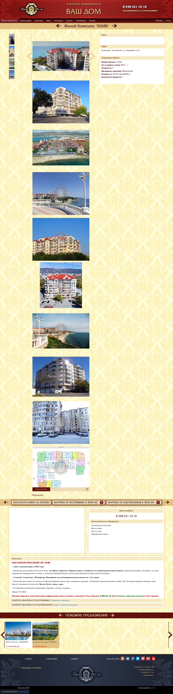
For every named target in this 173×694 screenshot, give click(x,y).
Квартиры (39, 21)
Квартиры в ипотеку (31, 668)
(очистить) (23, 691)
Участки (69, 21)
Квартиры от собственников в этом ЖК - (134, 502)
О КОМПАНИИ (51, 659)
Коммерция (81, 21)
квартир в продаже (60, 600)
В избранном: (10, 691)
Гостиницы (58, 21)
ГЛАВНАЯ (28, 659)
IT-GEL (153, 688)
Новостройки (25, 21)
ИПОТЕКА (74, 659)
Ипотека (159, 21)
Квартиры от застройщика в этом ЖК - (78, 502)
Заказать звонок (41, 489)
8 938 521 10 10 (126, 516)
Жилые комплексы (9, 21)
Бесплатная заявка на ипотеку (31, 502)
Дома (48, 21)
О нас (168, 21)
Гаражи (92, 21)
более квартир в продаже (65, 605)
